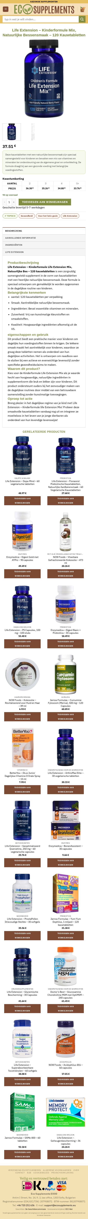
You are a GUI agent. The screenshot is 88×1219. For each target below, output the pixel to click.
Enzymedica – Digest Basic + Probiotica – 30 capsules (66, 632)
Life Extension (70, 216)
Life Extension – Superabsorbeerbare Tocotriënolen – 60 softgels (22, 1068)
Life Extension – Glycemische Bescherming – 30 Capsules (22, 993)
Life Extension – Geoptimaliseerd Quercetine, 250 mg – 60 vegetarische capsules (22, 849)
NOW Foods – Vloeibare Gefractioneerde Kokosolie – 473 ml (65, 560)
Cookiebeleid (41, 1172)
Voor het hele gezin (48, 216)
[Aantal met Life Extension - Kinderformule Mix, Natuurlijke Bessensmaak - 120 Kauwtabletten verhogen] (14, 202)
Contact (20, 1172)
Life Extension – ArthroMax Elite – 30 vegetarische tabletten (65, 774)
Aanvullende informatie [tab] (20, 237)
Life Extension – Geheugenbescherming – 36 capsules (65, 1140)
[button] (5, 9)
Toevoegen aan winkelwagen (45, 202)
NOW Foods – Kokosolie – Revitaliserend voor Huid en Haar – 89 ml (22, 703)
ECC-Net (69, 1209)
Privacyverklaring (62, 1172)
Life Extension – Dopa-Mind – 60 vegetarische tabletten (22, 483)
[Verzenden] (82, 19)
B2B (29, 1172)
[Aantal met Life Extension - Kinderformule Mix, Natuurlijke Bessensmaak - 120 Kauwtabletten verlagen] (5, 202)
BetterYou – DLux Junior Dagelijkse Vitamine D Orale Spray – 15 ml (22, 776)
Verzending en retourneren (24, 1170)
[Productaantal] (9, 202)
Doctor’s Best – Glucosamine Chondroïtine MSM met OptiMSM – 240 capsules (66, 995)
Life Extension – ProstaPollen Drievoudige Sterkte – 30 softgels (22, 920)
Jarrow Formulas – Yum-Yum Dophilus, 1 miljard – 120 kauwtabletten (66, 922)
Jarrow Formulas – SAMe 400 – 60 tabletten (22, 1139)
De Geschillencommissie (35, 1209)
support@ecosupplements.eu (60, 1205)
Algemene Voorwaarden (57, 1170)
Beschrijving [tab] (13, 230)
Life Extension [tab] (14, 252)
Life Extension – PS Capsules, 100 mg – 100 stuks (22, 632)
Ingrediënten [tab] (13, 244)
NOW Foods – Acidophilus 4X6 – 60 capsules (66, 1066)
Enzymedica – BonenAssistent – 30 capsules (66, 847)
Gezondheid (27, 216)
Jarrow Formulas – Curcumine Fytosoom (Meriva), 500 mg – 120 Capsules (65, 703)
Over (76, 1170)
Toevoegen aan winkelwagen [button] (22, 500)
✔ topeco (10, 216)
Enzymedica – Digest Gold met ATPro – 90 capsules (22, 559)
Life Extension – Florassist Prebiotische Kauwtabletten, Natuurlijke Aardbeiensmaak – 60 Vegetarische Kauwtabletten (65, 486)
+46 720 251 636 (25, 1205)
